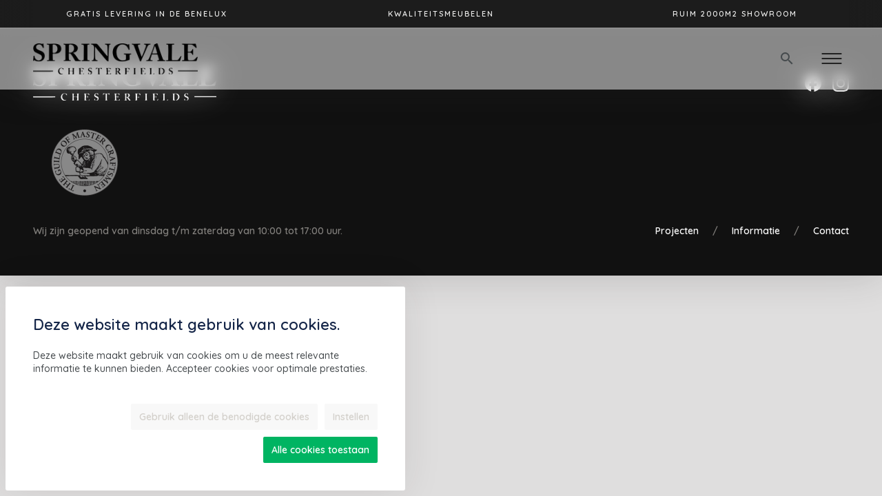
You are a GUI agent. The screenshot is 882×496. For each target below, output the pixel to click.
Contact (831, 231)
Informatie (756, 231)
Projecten (677, 231)
